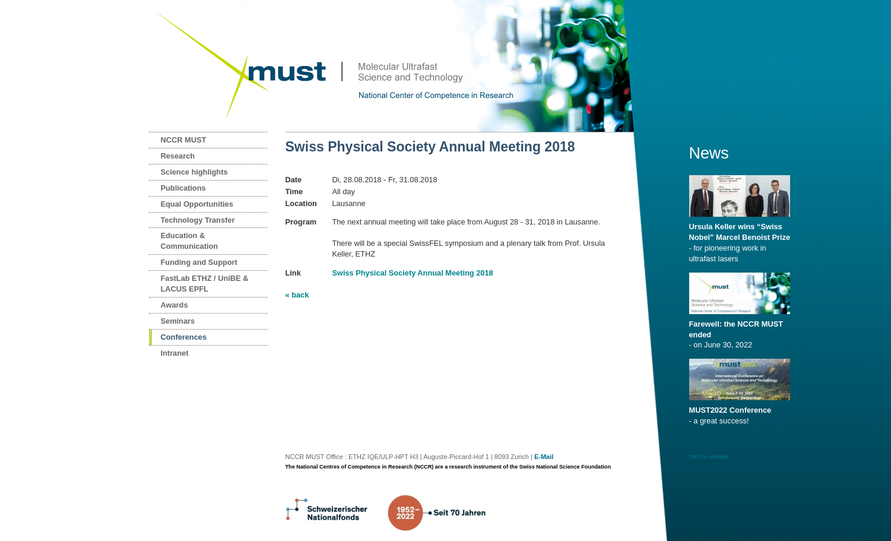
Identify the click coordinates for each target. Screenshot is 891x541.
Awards (174, 304)
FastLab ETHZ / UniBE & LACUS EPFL (205, 283)
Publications (183, 188)
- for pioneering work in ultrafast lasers (741, 238)
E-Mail (543, 456)
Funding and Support (199, 262)
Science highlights (194, 171)
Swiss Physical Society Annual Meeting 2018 (412, 272)
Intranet (175, 353)
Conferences (184, 337)
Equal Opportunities (197, 204)
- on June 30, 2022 (741, 331)
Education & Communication (189, 241)
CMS (695, 457)
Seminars (178, 321)
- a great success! (741, 411)
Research (178, 155)
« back (297, 294)
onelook (719, 457)
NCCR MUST (184, 139)
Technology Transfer (198, 220)
